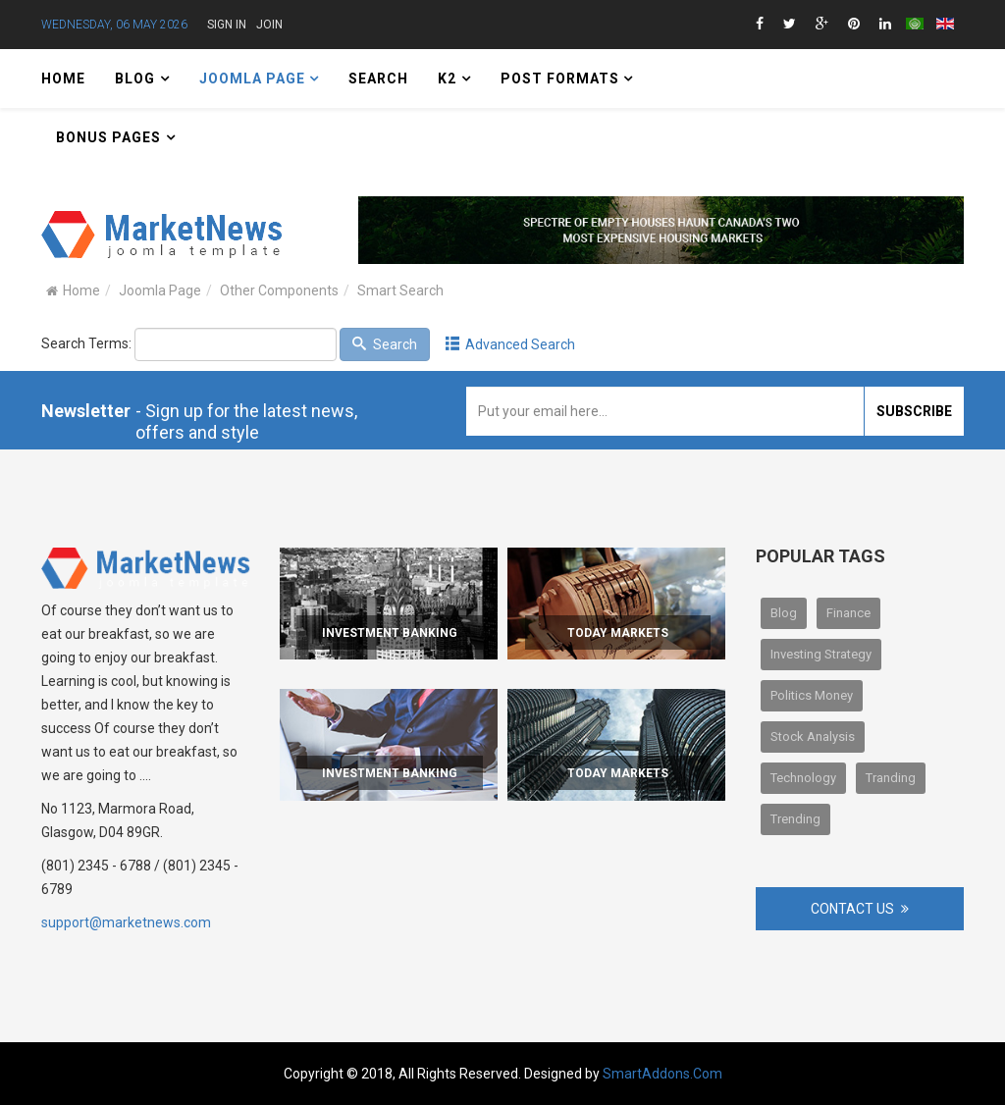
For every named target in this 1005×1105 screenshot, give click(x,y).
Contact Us (852, 909)
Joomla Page (254, 78)
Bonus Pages (108, 137)
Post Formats (562, 78)
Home (63, 78)
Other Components (279, 290)
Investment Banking (389, 633)
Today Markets (617, 633)
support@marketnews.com (126, 922)
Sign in (226, 24)
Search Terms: (86, 343)
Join (269, 24)
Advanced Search (511, 344)
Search (378, 78)
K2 (447, 78)
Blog (135, 78)
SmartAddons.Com (662, 1073)
